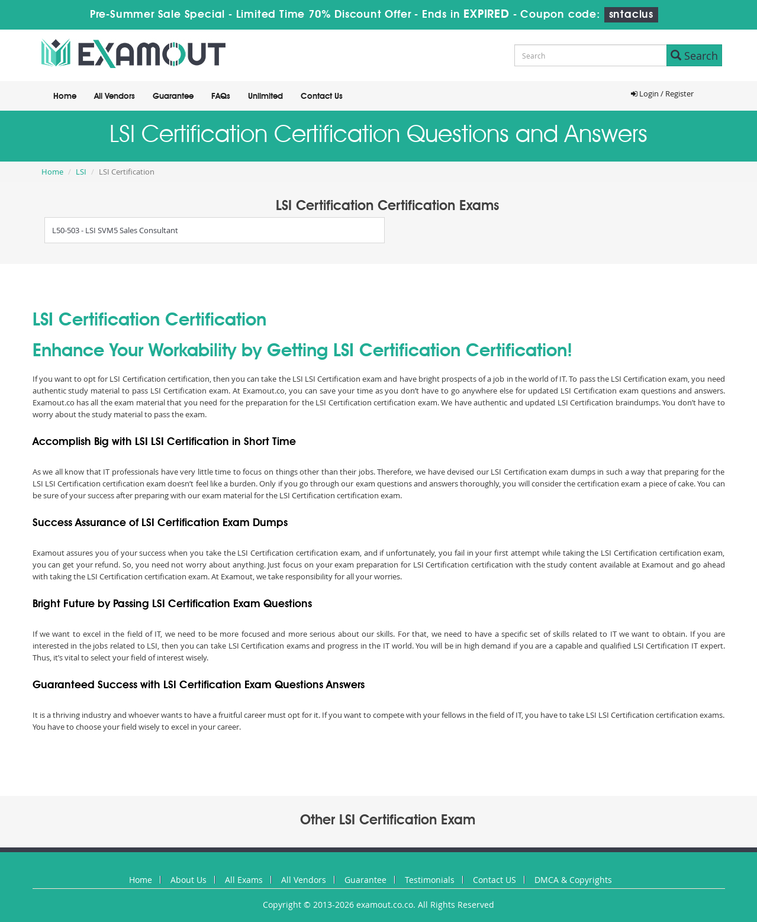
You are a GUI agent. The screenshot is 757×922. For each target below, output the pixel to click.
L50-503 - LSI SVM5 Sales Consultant (115, 230)
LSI (81, 171)
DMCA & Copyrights (573, 879)
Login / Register (662, 93)
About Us (188, 879)
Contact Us (322, 96)
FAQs (220, 96)
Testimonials (430, 879)
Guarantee (173, 96)
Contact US (494, 879)
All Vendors (114, 96)
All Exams (244, 879)
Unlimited (265, 96)
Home (64, 96)
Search (694, 56)
